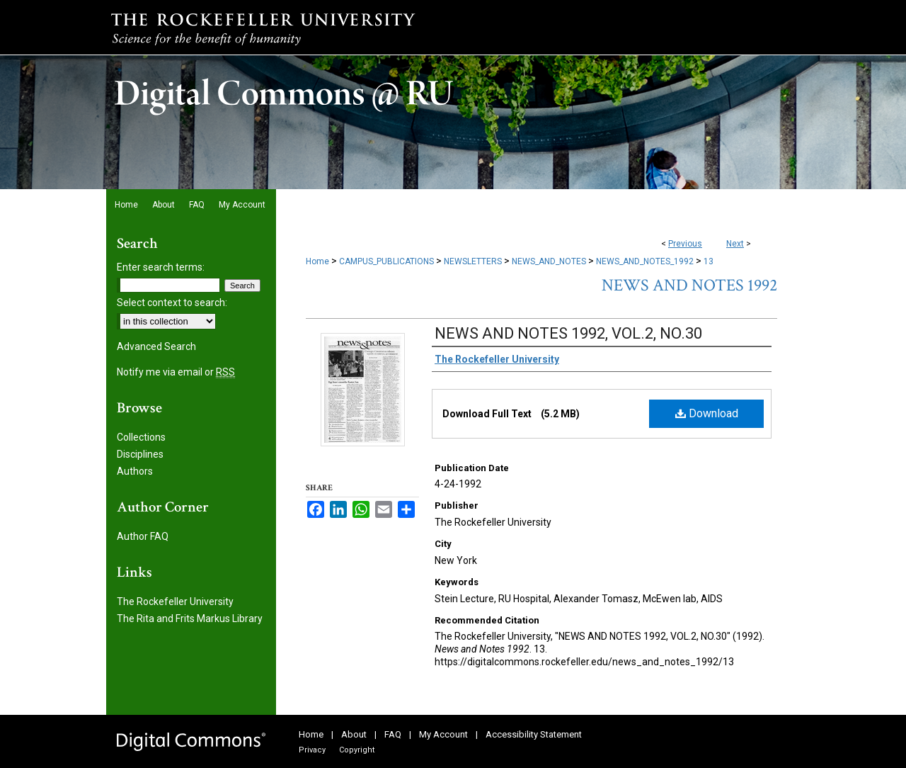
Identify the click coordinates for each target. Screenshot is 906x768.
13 (708, 261)
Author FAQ (142, 536)
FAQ (392, 734)
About (354, 734)
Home (317, 261)
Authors (135, 471)
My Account (443, 734)
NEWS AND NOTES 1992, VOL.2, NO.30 (568, 333)
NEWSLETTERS (473, 261)
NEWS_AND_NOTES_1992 (645, 261)
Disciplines (140, 454)
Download (706, 413)
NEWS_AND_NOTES (549, 261)
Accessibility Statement (534, 734)
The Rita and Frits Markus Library (190, 618)
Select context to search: (172, 302)
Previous (685, 244)
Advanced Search (156, 346)
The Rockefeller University (175, 601)
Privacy (312, 750)
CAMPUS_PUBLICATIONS (386, 261)
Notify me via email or (176, 372)
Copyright (356, 750)
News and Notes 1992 (689, 285)
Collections (141, 437)
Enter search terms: (161, 267)
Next (735, 244)
